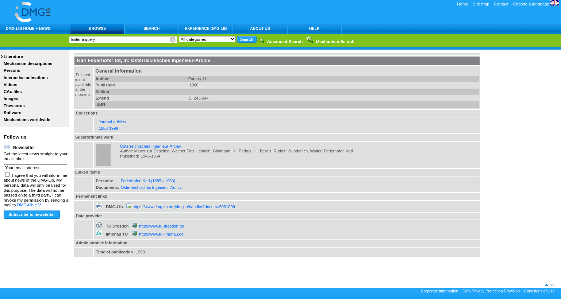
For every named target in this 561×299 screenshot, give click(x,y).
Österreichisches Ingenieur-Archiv (150, 146)
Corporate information (439, 291)
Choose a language (536, 4)
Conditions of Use (539, 291)
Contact (501, 4)
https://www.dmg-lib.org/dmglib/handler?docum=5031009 (183, 207)
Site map (481, 4)
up (551, 285)
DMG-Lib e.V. (29, 205)
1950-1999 (108, 128)
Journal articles (112, 122)
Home (462, 4)
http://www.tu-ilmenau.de (161, 234)
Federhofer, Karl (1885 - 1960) (148, 181)
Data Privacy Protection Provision (491, 291)
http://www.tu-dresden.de (161, 226)
